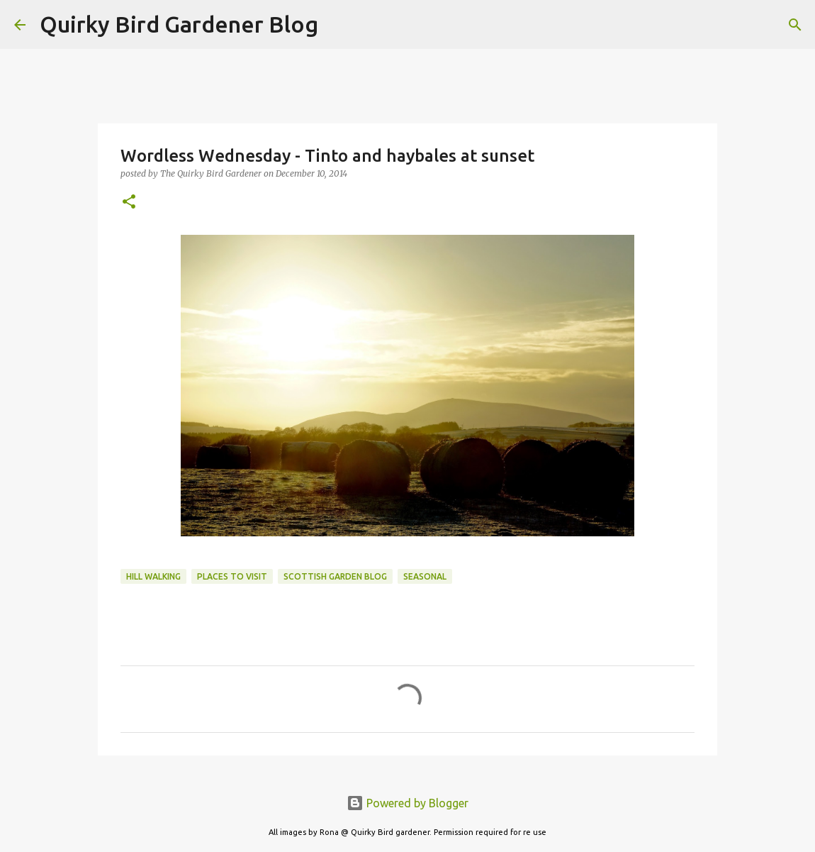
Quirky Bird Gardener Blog (179, 24)
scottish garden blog (335, 576)
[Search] (338, 25)
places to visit (232, 576)
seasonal (424, 576)
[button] (128, 202)
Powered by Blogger (407, 803)
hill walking (153, 576)
